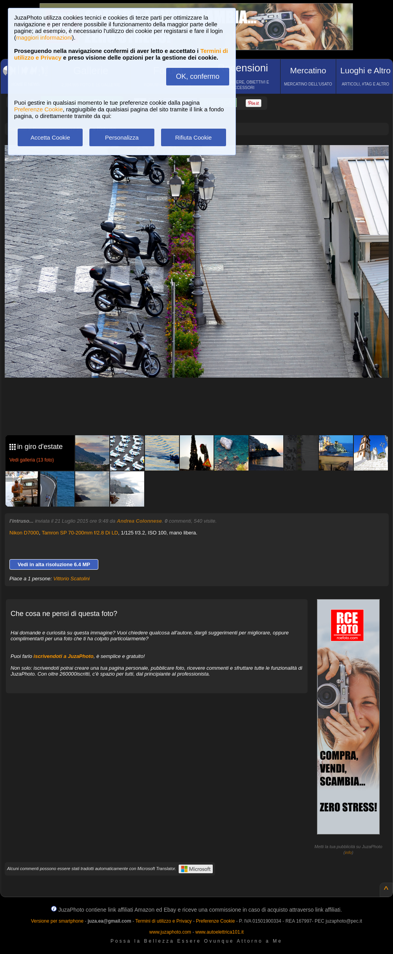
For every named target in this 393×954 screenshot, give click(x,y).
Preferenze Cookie (38, 109)
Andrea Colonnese (139, 521)
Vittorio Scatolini (71, 578)
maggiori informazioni (44, 37)
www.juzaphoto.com (170, 932)
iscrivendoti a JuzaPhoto (64, 656)
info (348, 852)
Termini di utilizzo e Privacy (163, 921)
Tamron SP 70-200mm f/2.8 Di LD (80, 533)
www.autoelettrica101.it (219, 932)
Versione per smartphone (57, 921)
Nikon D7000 (24, 533)
